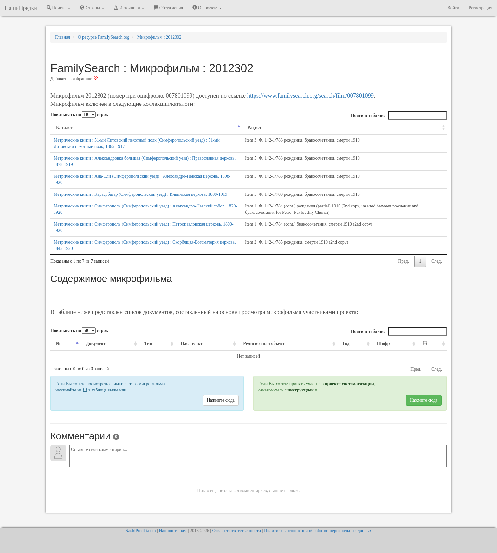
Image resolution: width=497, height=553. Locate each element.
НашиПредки (21, 8)
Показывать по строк (79, 114)
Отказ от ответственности (236, 530)
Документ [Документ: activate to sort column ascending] (96, 343)
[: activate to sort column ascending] (432, 343)
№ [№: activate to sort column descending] (58, 343)
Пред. (403, 261)
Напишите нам (173, 530)
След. (436, 261)
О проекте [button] (206, 7)
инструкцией (300, 390)
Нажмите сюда (221, 400)
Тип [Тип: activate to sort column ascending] (148, 343)
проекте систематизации (349, 383)
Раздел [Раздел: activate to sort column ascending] (254, 127)
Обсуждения (168, 7)
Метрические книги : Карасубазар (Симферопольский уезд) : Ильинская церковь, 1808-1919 (140, 194)
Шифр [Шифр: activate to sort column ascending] (383, 343)
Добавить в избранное (74, 78)
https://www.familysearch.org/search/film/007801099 (310, 95)
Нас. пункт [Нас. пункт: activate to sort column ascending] (192, 343)
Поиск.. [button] (59, 7)
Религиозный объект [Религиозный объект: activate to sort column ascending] (264, 343)
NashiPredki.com (140, 530)
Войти (453, 7)
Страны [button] (92, 7)
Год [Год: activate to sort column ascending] (346, 343)
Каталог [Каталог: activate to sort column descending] (64, 127)
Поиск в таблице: (399, 115)
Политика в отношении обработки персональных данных (318, 530)
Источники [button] (129, 7)
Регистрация (480, 7)
